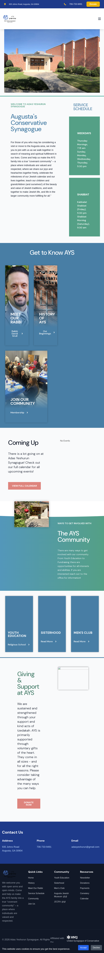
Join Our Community (22, 401)
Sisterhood (51, 633)
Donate (93, 4)
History (31, 883)
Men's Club (83, 633)
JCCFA (59, 902)
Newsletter (85, 878)
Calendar (84, 898)
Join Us (31, 904)
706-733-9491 (75, 4)
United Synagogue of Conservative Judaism (83, 940)
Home (31, 878)
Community (33, 898)
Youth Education (17, 634)
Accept (83, 947)
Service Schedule (36, 893)
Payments (84, 888)
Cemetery (84, 893)
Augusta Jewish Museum (61, 895)
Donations (84, 883)
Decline (96, 947)
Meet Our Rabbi (16, 318)
